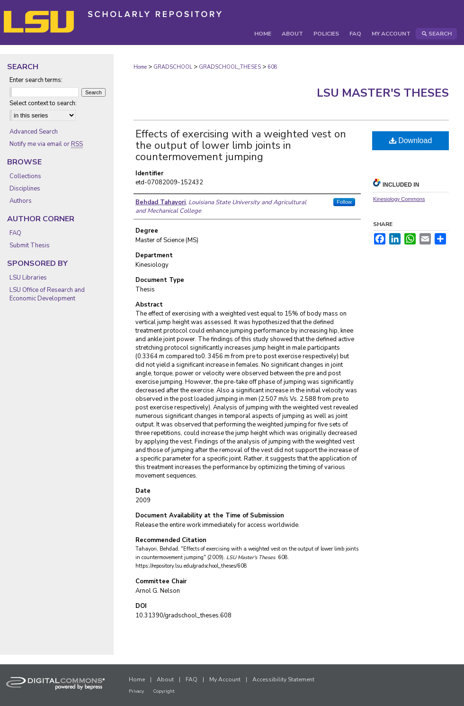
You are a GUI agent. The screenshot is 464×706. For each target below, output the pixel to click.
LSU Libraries (28, 277)
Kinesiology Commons (399, 199)
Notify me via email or (46, 144)
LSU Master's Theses (383, 92)
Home (140, 67)
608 (272, 67)
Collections (25, 176)
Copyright (164, 691)
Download (410, 140)
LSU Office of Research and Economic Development (47, 294)
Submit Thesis (29, 245)
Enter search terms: (35, 80)
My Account (225, 679)
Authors (20, 201)
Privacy (136, 691)
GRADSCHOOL (172, 67)
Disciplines (24, 188)
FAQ (15, 233)
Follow (344, 202)
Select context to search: (43, 103)
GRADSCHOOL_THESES (230, 67)
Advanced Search (33, 131)
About (165, 679)
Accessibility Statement (283, 679)
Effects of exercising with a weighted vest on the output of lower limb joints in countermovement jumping (240, 145)
